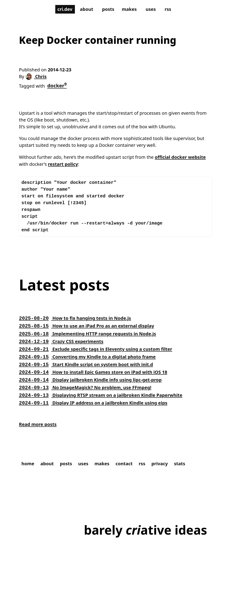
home (28, 479)
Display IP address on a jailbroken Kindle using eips (99, 417)
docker (59, 87)
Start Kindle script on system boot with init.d (91, 378)
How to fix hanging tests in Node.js (79, 332)
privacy (170, 479)
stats (191, 479)
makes (130, 9)
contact (131, 479)
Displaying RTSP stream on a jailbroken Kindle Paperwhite (107, 409)
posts (108, 9)
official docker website (47, 170)
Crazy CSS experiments (64, 355)
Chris (37, 78)
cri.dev (61, 9)
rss (171, 9)
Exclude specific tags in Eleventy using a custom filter (101, 363)
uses (153, 9)
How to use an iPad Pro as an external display (91, 340)
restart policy (124, 170)
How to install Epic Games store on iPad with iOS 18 (99, 386)
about (85, 9)
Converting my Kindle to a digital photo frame (92, 370)
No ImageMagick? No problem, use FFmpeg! (90, 401)
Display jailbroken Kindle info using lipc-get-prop (96, 394)
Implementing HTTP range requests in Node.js (92, 347)
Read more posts (39, 439)
